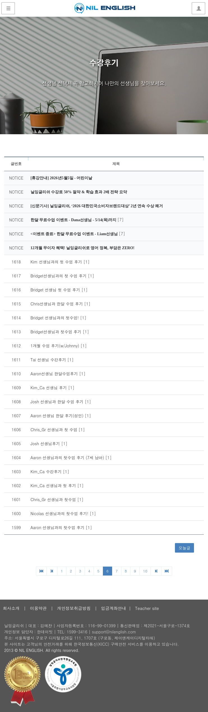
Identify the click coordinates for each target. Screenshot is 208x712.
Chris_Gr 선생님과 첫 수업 (55, 429)
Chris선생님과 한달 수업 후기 (57, 304)
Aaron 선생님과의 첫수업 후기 (58, 527)
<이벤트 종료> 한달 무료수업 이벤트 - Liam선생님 (75, 234)
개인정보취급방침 (74, 608)
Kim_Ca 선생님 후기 (49, 387)
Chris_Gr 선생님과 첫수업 (54, 499)
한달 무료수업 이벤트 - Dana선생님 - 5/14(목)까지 (74, 220)
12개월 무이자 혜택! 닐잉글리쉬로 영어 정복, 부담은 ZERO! (83, 248)
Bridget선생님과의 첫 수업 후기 (59, 276)
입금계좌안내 (113, 608)
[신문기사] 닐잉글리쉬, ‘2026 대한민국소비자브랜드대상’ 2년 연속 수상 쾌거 (97, 206)
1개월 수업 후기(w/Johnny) (55, 345)
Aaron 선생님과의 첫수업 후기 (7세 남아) (68, 457)
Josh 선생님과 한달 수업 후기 (58, 401)
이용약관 (38, 608)
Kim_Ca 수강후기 (47, 471)
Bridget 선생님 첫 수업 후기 (56, 290)
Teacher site (147, 608)
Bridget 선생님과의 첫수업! (55, 317)
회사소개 (11, 608)
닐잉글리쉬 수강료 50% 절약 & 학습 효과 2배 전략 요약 (79, 192)
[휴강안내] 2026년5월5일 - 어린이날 (62, 178)
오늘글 (184, 548)
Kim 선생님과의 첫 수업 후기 (57, 262)
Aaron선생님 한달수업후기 (55, 373)
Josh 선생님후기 (46, 443)
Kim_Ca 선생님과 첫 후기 (54, 485)
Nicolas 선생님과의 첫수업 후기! (60, 513)
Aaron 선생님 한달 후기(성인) (58, 415)
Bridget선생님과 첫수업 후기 (57, 331)
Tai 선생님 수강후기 (49, 359)
